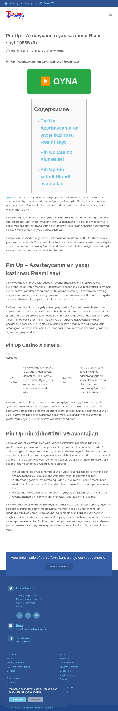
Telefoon (22, 638)
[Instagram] (36, 615)
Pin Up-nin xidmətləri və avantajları (55, 176)
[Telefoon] (11, 638)
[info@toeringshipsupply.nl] (32, 629)
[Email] (11, 626)
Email (20, 625)
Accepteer (17, 699)
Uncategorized (55, 51)
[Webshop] (19, 615)
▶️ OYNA (59, 81)
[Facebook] (28, 615)
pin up (10, 197)
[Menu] (110, 14)
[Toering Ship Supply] (18, 3)
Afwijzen (35, 699)
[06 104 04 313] (45, 3)
